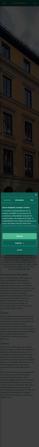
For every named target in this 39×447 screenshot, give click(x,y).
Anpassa (19, 243)
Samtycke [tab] (7, 200)
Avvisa (19, 250)
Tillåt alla (19, 236)
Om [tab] (32, 200)
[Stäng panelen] (36, 194)
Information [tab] (19, 200)
